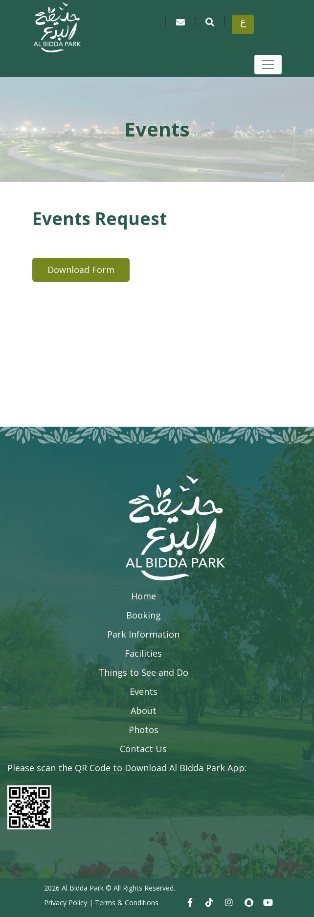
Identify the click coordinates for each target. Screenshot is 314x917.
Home (143, 596)
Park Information (143, 634)
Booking (143, 615)
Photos (143, 729)
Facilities (143, 653)
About (144, 710)
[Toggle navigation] (268, 64)
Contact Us (143, 749)
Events (143, 691)
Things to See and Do (143, 672)
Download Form (80, 269)
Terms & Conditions (126, 902)
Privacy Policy (65, 902)
